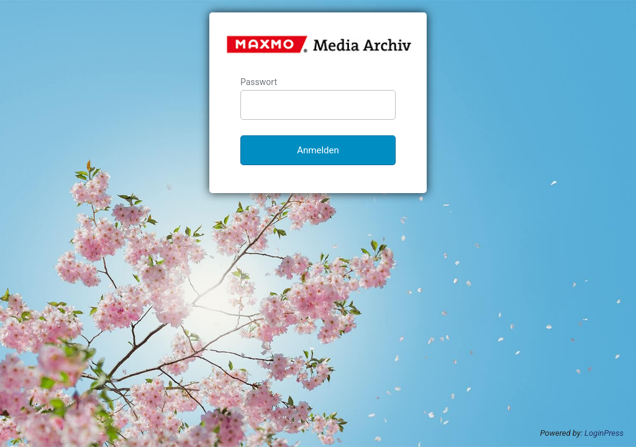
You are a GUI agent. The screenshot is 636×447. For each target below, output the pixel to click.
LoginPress (604, 433)
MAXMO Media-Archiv (318, 44)
